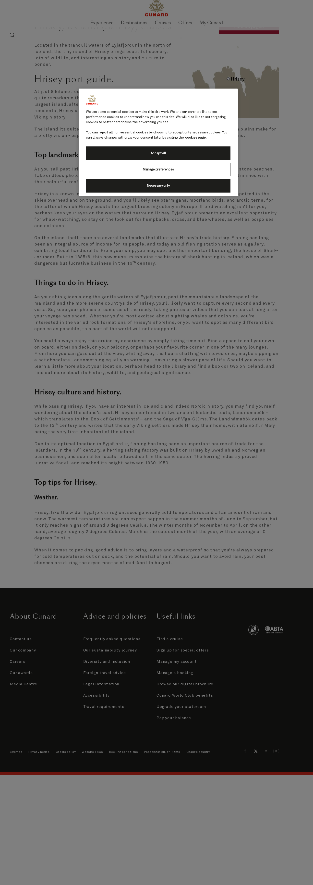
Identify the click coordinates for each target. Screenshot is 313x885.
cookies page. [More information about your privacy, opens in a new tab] (195, 137)
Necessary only (158, 185)
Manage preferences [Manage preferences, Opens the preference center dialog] (158, 169)
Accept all (158, 153)
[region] (158, 142)
